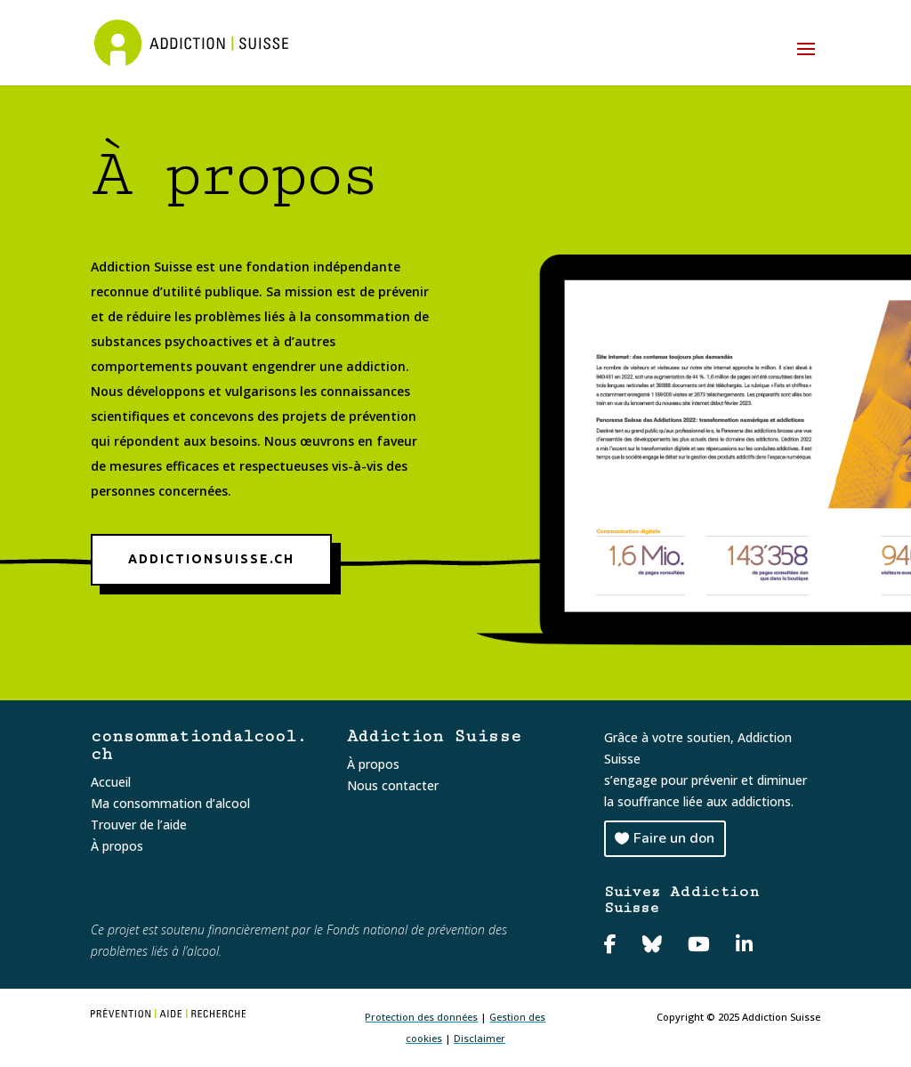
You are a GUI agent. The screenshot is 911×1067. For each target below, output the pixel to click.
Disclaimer (479, 1038)
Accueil (111, 781)
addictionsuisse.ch (211, 559)
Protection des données (421, 1016)
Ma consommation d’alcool (170, 803)
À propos (117, 845)
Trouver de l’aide (139, 824)
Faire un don (673, 838)
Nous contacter (393, 785)
